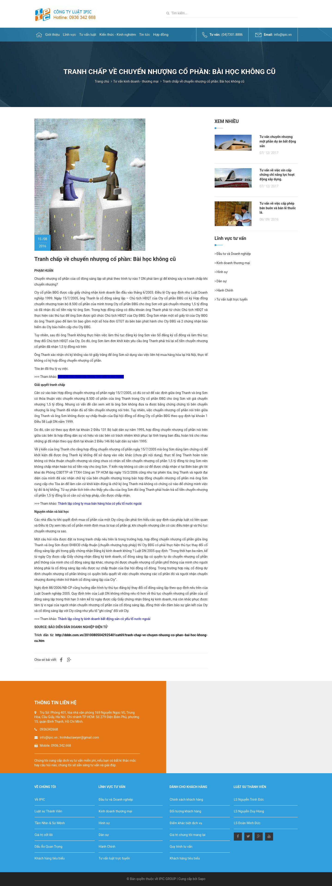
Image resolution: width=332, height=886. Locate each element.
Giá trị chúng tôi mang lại (188, 835)
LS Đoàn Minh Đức (247, 823)
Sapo (201, 879)
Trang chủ (102, 81)
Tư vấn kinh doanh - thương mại (135, 81)
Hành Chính (224, 290)
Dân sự (221, 281)
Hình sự (221, 272)
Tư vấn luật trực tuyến (231, 299)
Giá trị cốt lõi (44, 835)
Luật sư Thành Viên (48, 811)
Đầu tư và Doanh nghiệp (233, 254)
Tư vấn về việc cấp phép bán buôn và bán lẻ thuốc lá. (278, 208)
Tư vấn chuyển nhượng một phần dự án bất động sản (278, 141)
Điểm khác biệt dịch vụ (186, 823)
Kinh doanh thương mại (232, 263)
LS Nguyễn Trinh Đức (249, 799)
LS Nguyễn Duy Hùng (249, 811)
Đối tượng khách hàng (185, 811)
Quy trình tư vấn (181, 846)
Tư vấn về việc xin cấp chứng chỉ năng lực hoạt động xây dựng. (277, 174)
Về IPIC (40, 799)
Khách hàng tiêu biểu (50, 858)
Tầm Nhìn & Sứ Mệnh (50, 823)
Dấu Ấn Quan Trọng (48, 846)
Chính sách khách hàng (186, 799)
